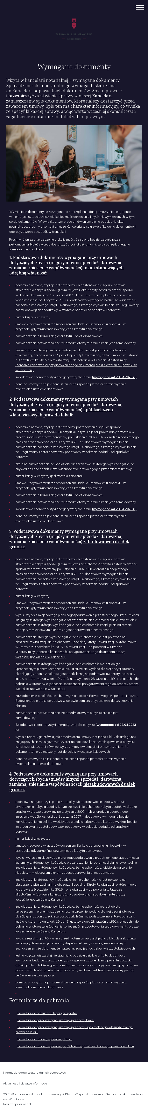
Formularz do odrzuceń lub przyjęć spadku (47, 1013)
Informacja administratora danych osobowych (34, 1072)
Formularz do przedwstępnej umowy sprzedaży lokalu (55, 1020)
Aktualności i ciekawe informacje (25, 1083)
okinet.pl (25, 1104)
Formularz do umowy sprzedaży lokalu (44, 1039)
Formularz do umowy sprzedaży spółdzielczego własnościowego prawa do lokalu (75, 1046)
